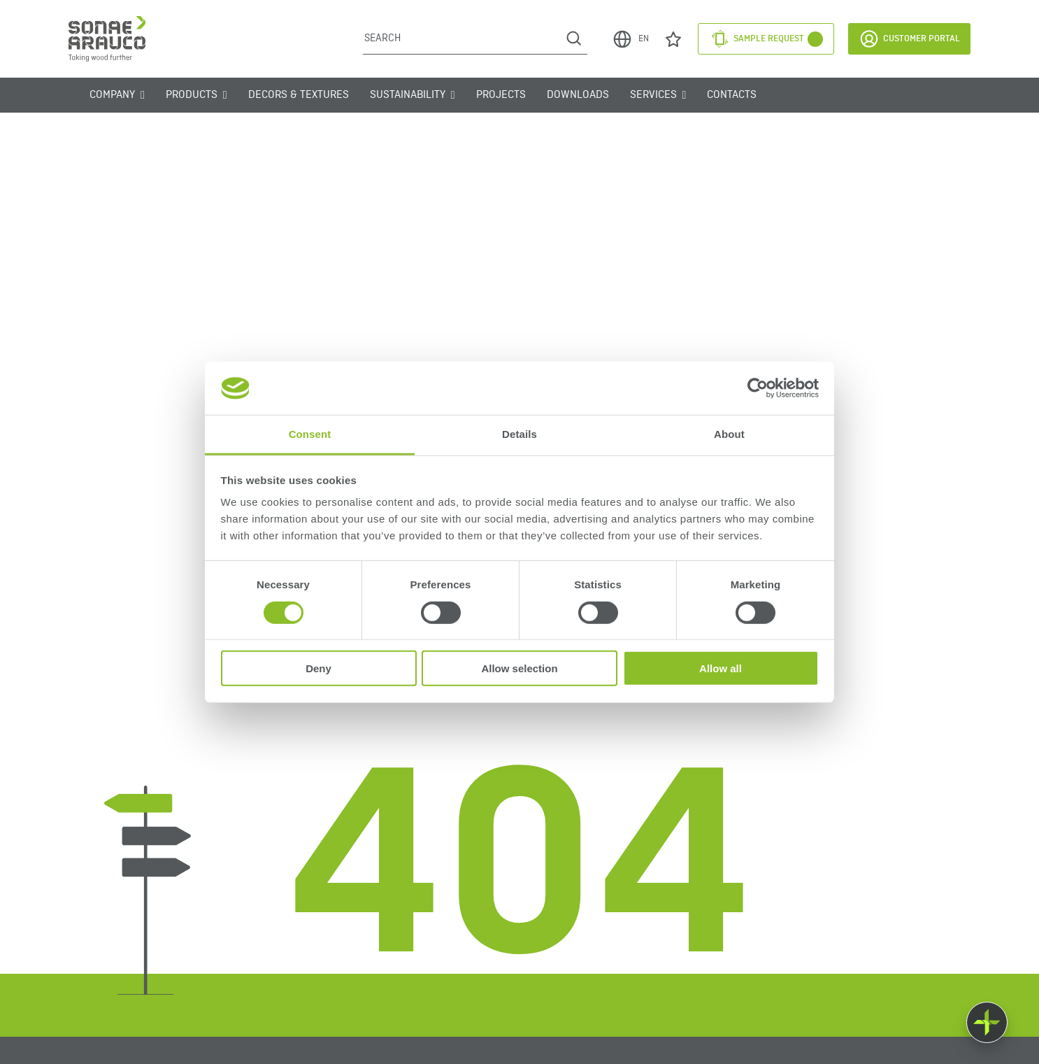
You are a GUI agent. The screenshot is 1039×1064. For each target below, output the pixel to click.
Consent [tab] (310, 434)
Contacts (732, 95)
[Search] (462, 38)
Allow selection (519, 668)
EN (630, 39)
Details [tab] (519, 434)
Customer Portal (909, 39)
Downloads (578, 95)
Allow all (720, 668)
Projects (501, 95)
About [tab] (729, 434)
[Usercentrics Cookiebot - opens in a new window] (757, 388)
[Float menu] (987, 1022)
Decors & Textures (298, 95)
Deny (318, 668)
